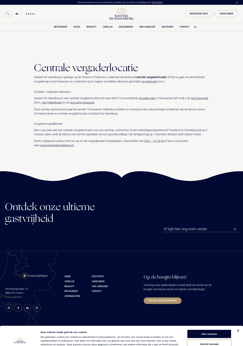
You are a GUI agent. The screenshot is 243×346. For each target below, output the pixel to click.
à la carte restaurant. (83, 102)
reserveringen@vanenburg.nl (57, 145)
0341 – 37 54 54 (154, 141)
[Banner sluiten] (238, 312)
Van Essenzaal (199, 98)
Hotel (77, 27)
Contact (184, 27)
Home (67, 291)
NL (17, 14)
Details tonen (167, 340)
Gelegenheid (126, 27)
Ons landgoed (147, 27)
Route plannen (13, 304)
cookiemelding (144, 329)
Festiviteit (98, 291)
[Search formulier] (195, 27)
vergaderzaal (149, 81)
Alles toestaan (209, 315)
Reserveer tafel (199, 13)
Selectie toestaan (209, 325)
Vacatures (167, 27)
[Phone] (8, 13)
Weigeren (209, 335)
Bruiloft (91, 27)
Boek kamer (226, 13)
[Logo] (121, 14)
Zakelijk (108, 27)
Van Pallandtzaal (51, 102)
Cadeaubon (98, 296)
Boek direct (157, 2)
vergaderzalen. (147, 98)
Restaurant (60, 27)
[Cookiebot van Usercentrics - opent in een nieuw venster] (20, 340)
